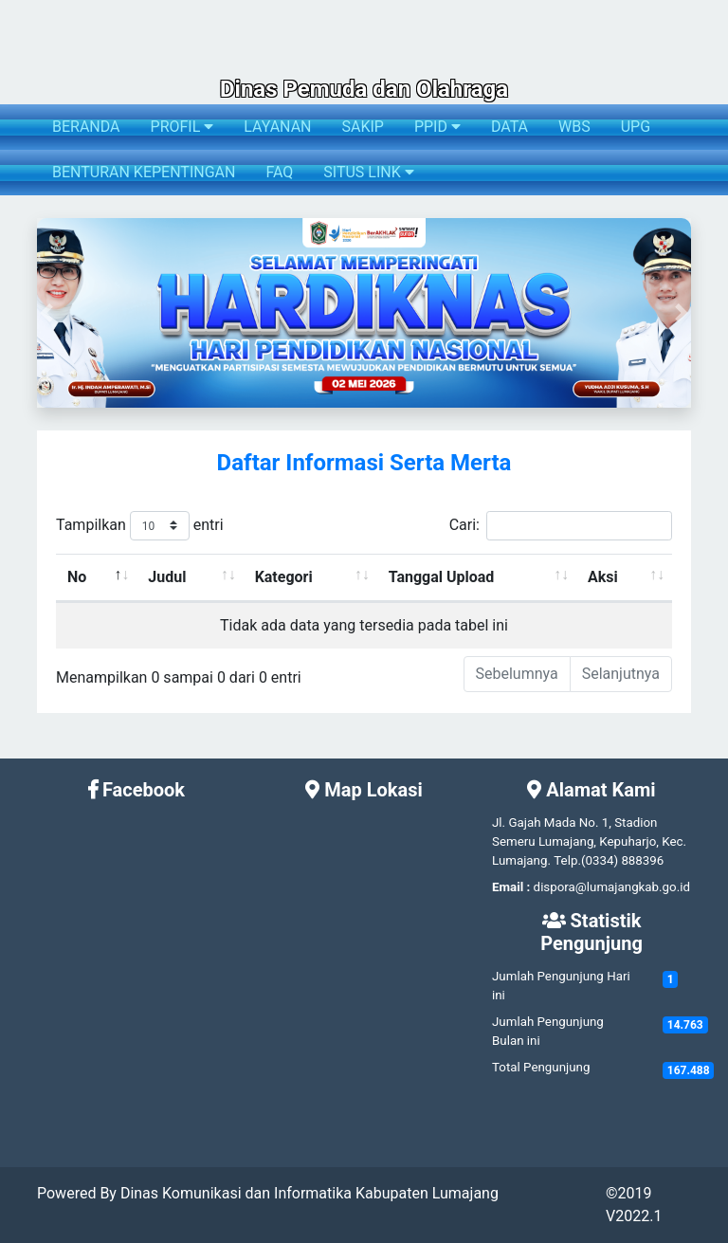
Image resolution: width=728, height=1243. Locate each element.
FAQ (279, 172)
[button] (47, 313)
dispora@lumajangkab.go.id (612, 887)
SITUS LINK (368, 172)
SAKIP (362, 127)
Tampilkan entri (140, 525)
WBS (574, 127)
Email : (511, 887)
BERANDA (86, 127)
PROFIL (182, 127)
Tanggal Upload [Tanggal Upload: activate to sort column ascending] (442, 577)
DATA (509, 127)
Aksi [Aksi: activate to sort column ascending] (603, 577)
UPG (635, 127)
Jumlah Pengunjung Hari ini (561, 985)
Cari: (560, 525)
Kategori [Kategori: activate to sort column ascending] (284, 577)
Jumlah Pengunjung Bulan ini (548, 1031)
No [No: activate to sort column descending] (76, 577)
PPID (437, 127)
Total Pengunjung (541, 1067)
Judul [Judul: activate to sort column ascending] (167, 577)
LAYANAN (277, 127)
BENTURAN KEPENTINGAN (143, 172)
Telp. (567, 860)
